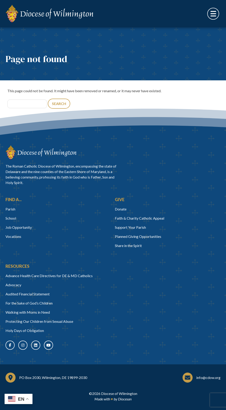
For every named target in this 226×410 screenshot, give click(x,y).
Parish (10, 209)
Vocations (13, 236)
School (10, 218)
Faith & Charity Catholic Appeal (139, 218)
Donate (120, 209)
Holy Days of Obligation (24, 330)
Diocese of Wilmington (119, 393)
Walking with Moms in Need (27, 312)
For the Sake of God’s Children (29, 303)
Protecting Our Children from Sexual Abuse (39, 321)
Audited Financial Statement (27, 294)
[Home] (40, 152)
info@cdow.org (208, 377)
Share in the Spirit (128, 245)
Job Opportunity (18, 227)
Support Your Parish (130, 227)
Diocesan (125, 399)
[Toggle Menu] (213, 14)
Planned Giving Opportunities (138, 236)
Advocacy (13, 285)
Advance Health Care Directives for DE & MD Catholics (49, 275)
